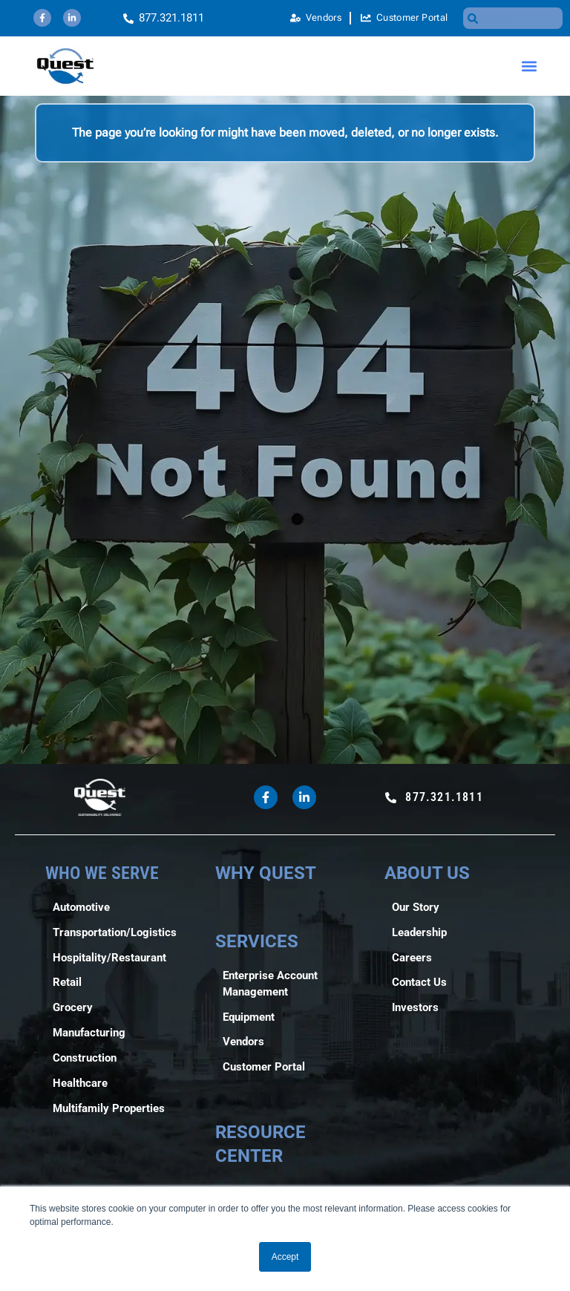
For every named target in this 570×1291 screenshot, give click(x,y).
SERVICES (256, 941)
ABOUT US (427, 872)
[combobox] (513, 18)
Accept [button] (285, 1257)
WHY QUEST (265, 872)
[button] (529, 66)
